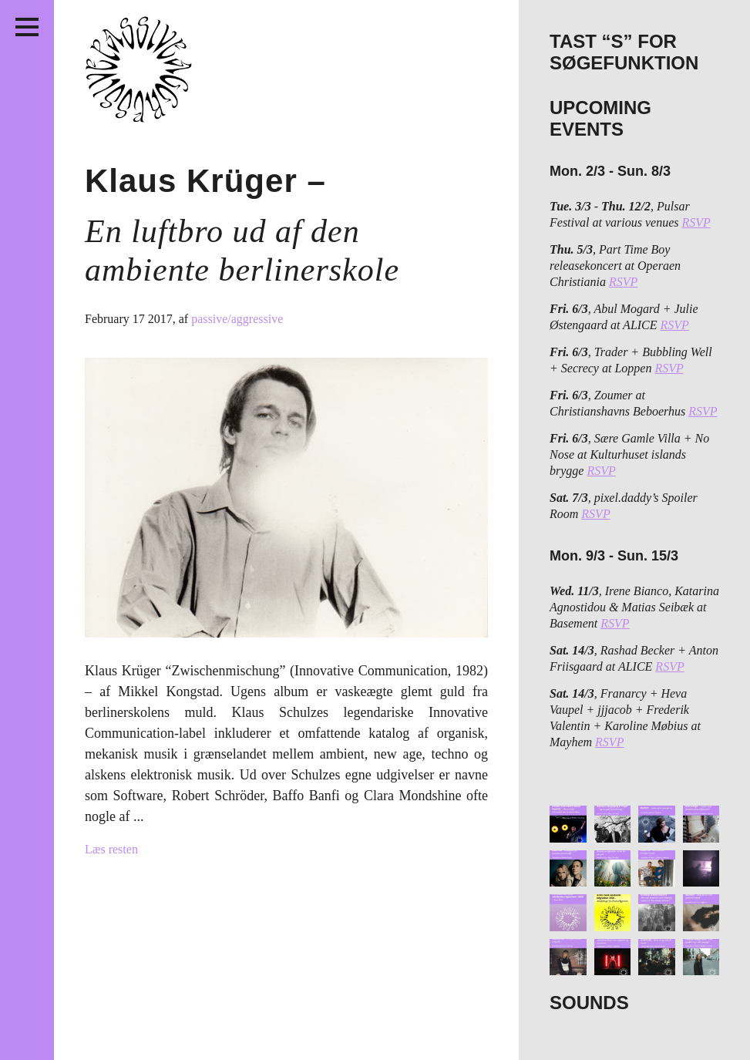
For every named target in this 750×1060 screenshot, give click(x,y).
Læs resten (111, 849)
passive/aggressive (237, 318)
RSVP (696, 222)
